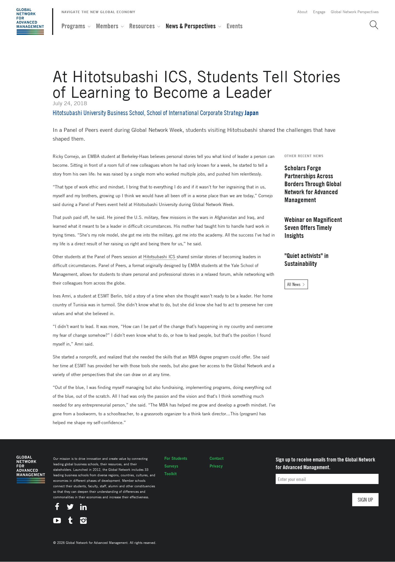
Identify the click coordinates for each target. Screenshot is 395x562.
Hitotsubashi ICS (160, 256)
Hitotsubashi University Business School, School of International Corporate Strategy (148, 113)
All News (293, 284)
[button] (372, 25)
